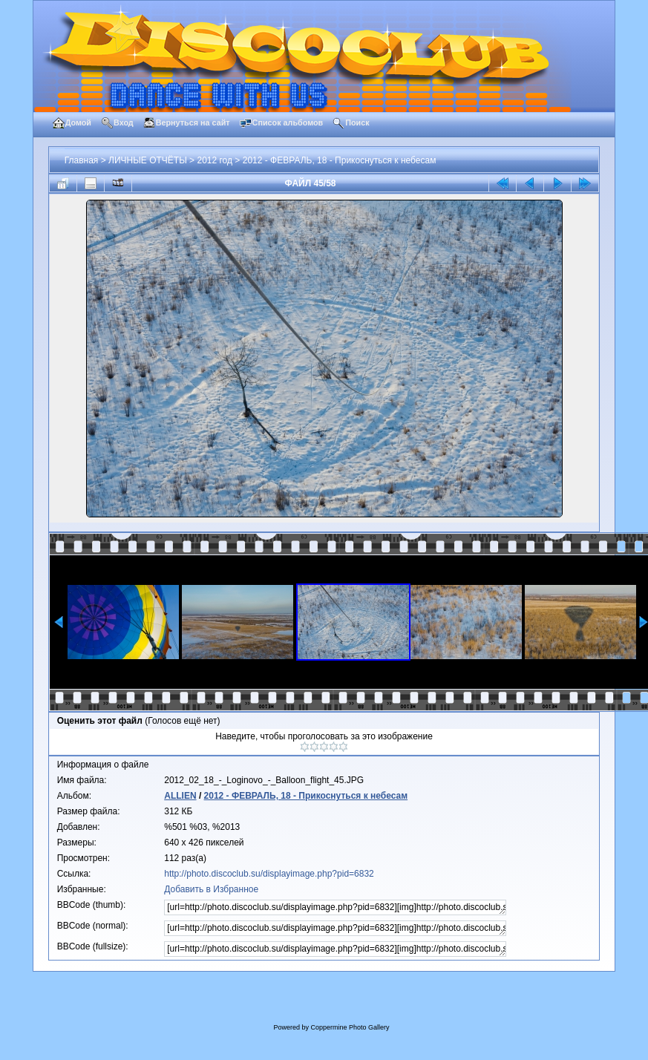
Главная (82, 160)
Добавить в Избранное (211, 889)
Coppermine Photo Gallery (349, 1027)
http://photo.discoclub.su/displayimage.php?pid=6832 (269, 873)
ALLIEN (180, 796)
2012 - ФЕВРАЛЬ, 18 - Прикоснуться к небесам (339, 160)
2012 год (214, 160)
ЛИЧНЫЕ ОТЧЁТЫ (147, 160)
